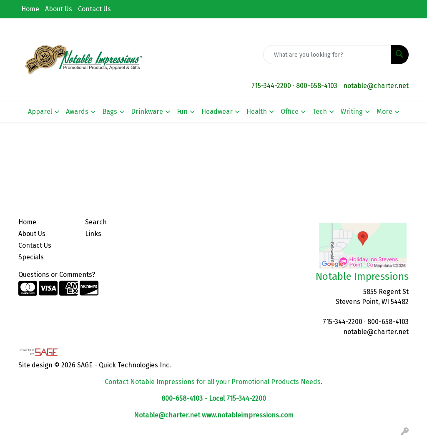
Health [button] (256, 112)
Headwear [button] (217, 112)
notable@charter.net (376, 86)
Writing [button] (352, 112)
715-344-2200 (271, 86)
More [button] (384, 112)
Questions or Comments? (56, 275)
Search (96, 222)
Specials (31, 257)
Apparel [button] (40, 112)
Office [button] (290, 112)
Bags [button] (109, 112)
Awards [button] (77, 112)
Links (93, 234)
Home (30, 9)
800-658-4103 (316, 86)
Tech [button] (319, 112)
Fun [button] (182, 112)
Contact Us (94, 9)
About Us (58, 9)
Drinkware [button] (147, 112)
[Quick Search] (327, 54)
